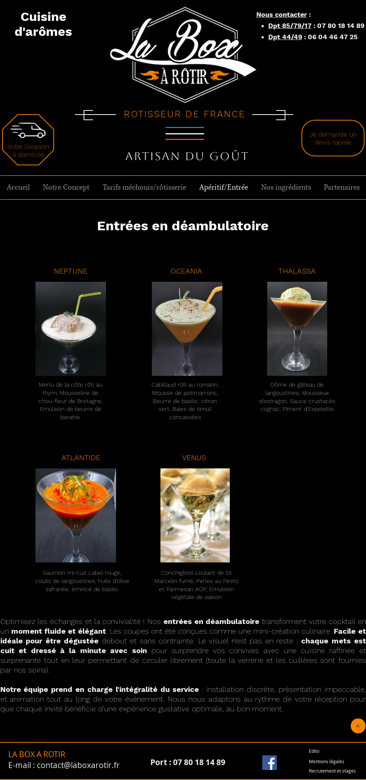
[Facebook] (269, 762)
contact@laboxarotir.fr (78, 765)
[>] (358, 725)
